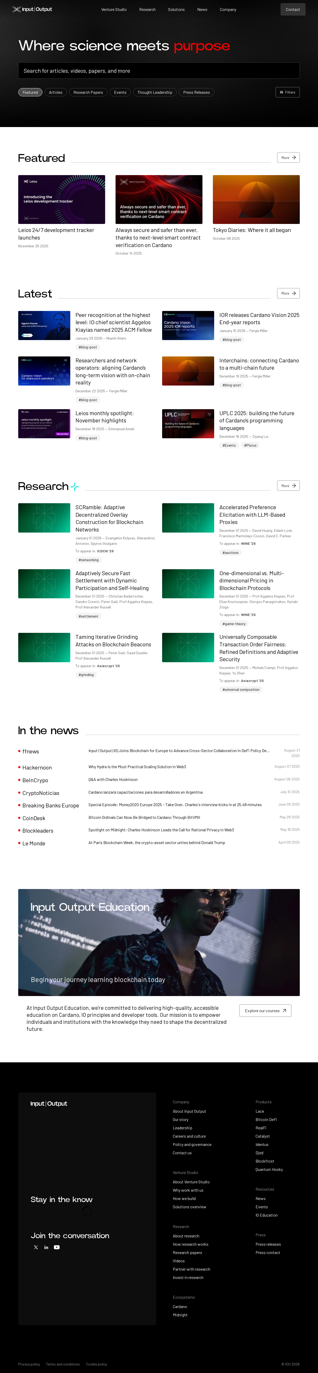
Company (228, 9)
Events (120, 92)
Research (147, 9)
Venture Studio (114, 9)
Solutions (176, 9)
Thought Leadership (154, 92)
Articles (55, 92)
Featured (30, 92)
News (202, 9)
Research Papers (88, 92)
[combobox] (159, 70)
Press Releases (196, 92)
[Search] (159, 70)
